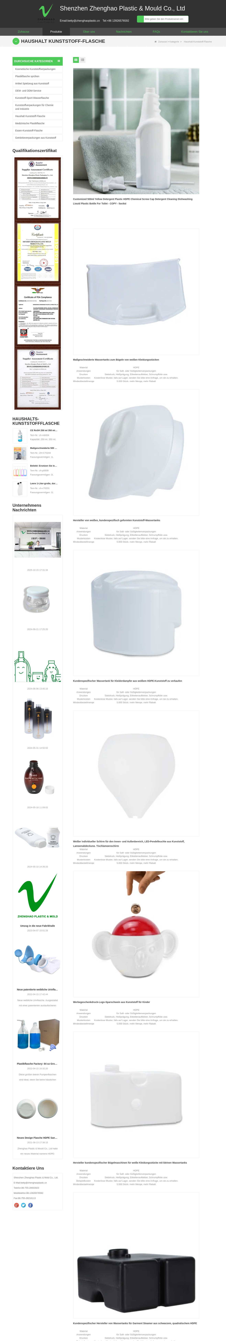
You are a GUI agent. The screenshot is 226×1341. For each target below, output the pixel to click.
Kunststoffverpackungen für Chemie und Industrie (34, 107)
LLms (206, 1335)
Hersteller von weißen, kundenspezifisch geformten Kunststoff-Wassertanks (185, 120)
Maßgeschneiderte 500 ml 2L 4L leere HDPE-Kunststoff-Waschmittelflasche (44, 448)
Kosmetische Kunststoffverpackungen (35, 69)
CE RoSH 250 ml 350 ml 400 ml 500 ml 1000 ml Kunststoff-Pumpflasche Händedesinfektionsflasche (44, 430)
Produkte (56, 31)
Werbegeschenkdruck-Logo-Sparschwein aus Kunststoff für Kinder (191, 198)
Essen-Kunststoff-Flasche (29, 130)
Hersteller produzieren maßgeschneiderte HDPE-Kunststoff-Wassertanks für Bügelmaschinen (142, 357)
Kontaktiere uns (168, 1306)
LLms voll (218, 1335)
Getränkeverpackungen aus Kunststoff (35, 137)
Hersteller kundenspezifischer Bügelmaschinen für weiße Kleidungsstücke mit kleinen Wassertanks (90, 278)
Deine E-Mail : (136, 1252)
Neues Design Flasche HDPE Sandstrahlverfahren (37, 1137)
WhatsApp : (135, 1259)
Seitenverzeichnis (190, 1335)
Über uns (89, 31)
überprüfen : (135, 1296)
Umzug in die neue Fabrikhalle (37, 925)
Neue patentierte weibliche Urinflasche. (37, 989)
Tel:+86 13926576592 (116, 20)
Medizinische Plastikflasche (30, 123)
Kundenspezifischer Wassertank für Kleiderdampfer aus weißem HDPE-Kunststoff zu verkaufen (93, 199)
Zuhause (23, 31)
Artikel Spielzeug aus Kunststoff (32, 83)
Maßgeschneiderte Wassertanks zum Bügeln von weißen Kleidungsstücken (142, 119)
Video (169, 1326)
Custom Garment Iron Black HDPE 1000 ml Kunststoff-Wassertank (92, 356)
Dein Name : (135, 1244)
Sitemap (109, 1326)
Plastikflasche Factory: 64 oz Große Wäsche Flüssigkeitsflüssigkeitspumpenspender (37, 1063)
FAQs (156, 31)
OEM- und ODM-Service (28, 90)
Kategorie (174, 41)
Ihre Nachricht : (137, 1266)
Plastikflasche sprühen (27, 76)
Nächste (141, 395)
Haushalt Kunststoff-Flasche (30, 116)
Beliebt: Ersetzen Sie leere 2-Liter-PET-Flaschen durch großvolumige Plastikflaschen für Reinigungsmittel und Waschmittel (44, 465)
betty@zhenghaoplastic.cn (27, 1269)
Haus (12, 1326)
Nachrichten (124, 31)
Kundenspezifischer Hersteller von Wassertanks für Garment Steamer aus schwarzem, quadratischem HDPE (143, 278)
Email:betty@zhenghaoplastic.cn (80, 20)
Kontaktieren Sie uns (194, 31)
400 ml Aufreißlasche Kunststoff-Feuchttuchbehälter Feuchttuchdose (190, 356)
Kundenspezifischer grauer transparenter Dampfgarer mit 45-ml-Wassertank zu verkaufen (190, 278)
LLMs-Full (211, 1326)
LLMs (188, 1326)
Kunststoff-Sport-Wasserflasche (32, 98)
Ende (151, 395)
